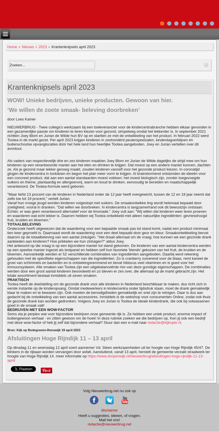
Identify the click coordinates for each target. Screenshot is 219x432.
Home (12, 47)
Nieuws (28, 47)
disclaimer (109, 410)
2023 (42, 47)
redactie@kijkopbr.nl (164, 322)
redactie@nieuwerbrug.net (109, 424)
